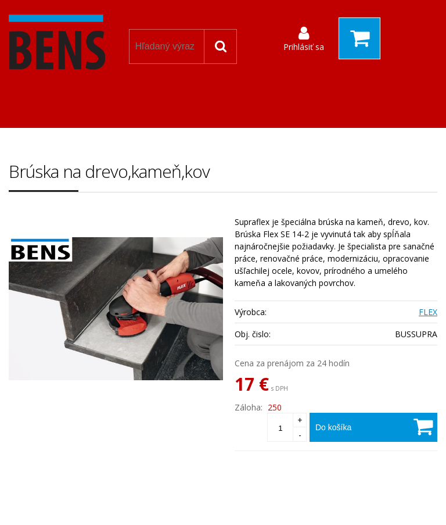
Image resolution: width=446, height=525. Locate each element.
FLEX (428, 311)
